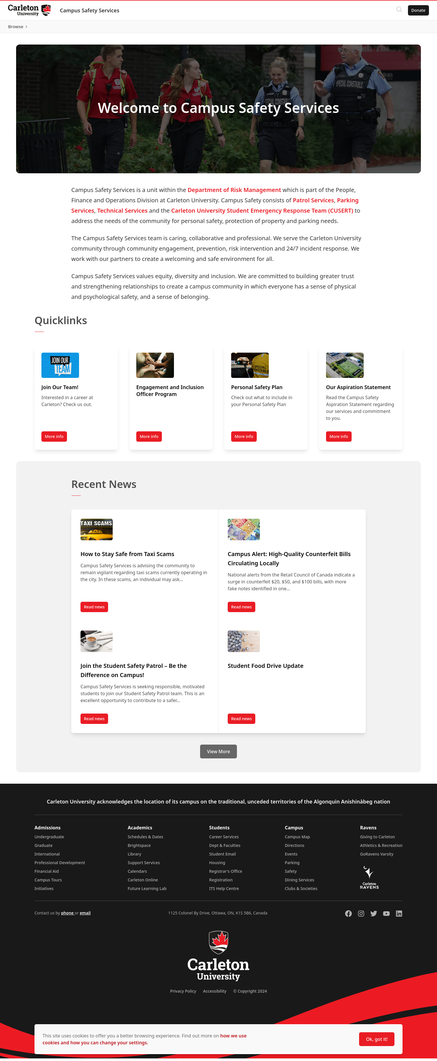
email (85, 915)
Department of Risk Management (234, 192)
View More (218, 754)
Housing (217, 865)
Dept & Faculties (225, 848)
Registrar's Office (225, 874)
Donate (417, 10)
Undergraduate (49, 839)
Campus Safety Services (90, 10)
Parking (292, 865)
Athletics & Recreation (381, 848)
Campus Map (297, 839)
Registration (221, 882)
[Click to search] (398, 10)
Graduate (43, 848)
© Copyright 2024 (250, 993)
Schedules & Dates (145, 839)
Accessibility (214, 993)
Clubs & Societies (301, 891)
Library (134, 856)
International (47, 856)
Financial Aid (46, 874)
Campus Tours (48, 882)
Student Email (222, 856)
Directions (294, 848)
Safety (291, 874)
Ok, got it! (377, 1039)
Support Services (144, 865)
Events (291, 856)
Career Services (224, 839)
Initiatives (43, 891)
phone (67, 915)
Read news (96, 611)
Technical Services (122, 213)
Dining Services (299, 882)
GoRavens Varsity (377, 856)
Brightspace (139, 848)
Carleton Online (143, 882)
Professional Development (59, 865)
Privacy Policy (183, 993)
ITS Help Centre (224, 891)
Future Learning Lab (147, 891)
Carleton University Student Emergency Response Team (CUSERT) (262, 213)
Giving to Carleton (377, 839)
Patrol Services (313, 203)
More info (54, 439)
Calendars (137, 874)
